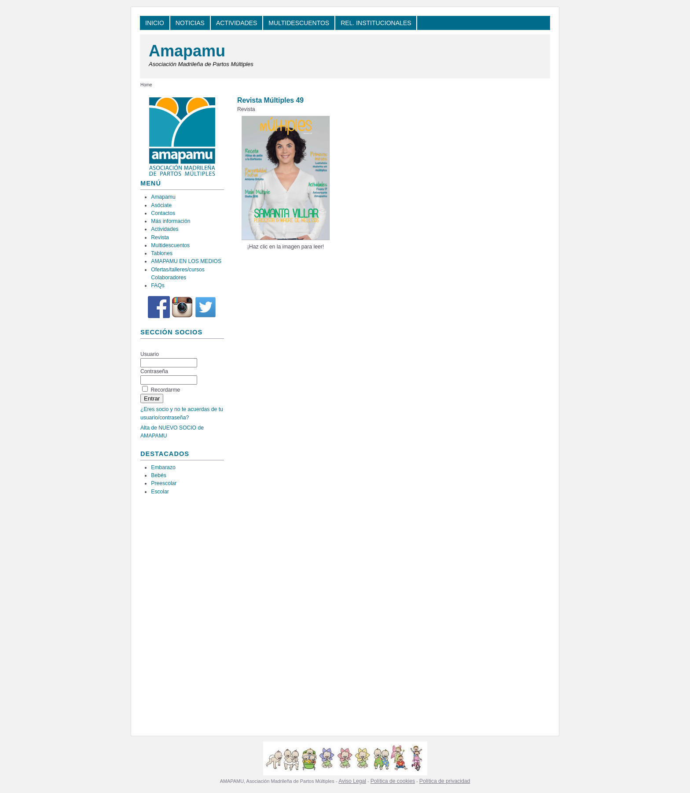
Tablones (161, 253)
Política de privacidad (444, 781)
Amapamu (187, 51)
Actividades (164, 229)
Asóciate (161, 205)
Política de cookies (393, 781)
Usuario (149, 354)
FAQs (157, 285)
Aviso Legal (352, 781)
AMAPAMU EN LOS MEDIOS (186, 261)
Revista (160, 237)
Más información (170, 221)
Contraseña (154, 371)
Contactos (163, 213)
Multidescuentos (170, 245)
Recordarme (165, 390)
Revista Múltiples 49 (270, 100)
